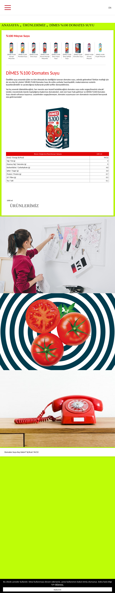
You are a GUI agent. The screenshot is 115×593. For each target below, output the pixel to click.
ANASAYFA (10, 25)
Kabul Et (57, 589)
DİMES (59, 9)
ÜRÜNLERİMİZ (34, 25)
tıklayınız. (59, 584)
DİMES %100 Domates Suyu (71, 25)
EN (110, 7)
